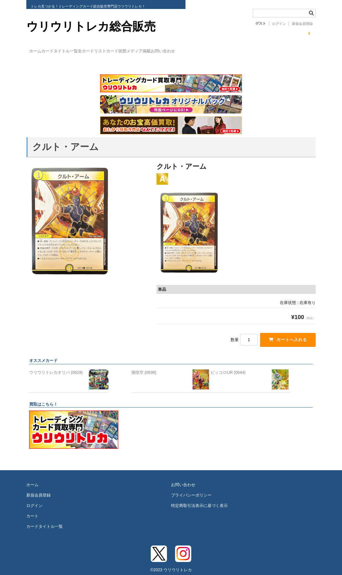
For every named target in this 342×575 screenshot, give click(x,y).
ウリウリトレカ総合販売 (91, 26)
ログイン (279, 24)
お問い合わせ (225, 51)
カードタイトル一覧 (74, 51)
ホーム (38, 51)
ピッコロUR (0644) (228, 367)
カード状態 (155, 51)
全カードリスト (119, 51)
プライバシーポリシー (191, 490)
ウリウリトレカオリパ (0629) (55, 367)
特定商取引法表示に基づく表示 (199, 500)
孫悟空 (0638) (143, 367)
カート (32, 510)
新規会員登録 (302, 24)
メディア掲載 (189, 51)
